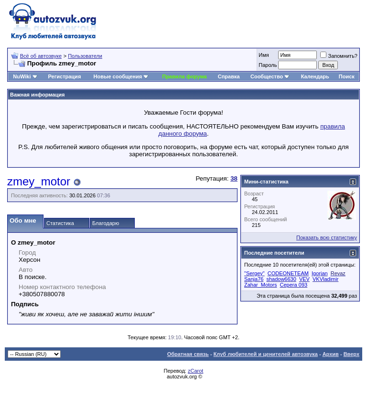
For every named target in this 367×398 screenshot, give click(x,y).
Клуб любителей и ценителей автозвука (266, 354)
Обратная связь (188, 354)
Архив (331, 354)
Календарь (315, 76)
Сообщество (270, 76)
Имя (264, 55)
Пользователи (85, 56)
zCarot (195, 371)
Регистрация (64, 76)
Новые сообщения (118, 76)
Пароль (268, 65)
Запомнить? (338, 56)
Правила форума (184, 76)
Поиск (347, 76)
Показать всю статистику (326, 237)
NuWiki (22, 76)
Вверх (351, 354)
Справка (229, 76)
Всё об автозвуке (41, 56)
